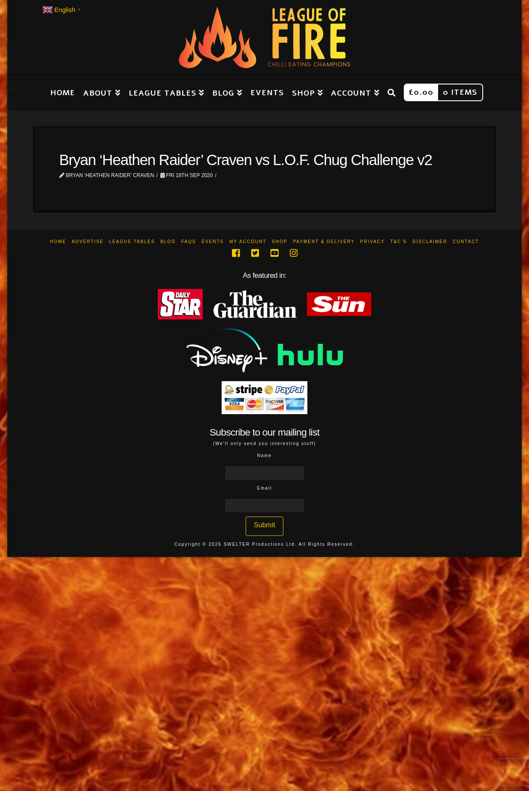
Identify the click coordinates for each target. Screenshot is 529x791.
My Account (248, 241)
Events (212, 241)
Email (264, 488)
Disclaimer (429, 241)
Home (58, 241)
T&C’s (398, 241)
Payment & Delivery (324, 241)
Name (264, 455)
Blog (168, 241)
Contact (466, 241)
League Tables (132, 241)
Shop (279, 241)
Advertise (88, 241)
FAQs (188, 241)
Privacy (372, 241)
